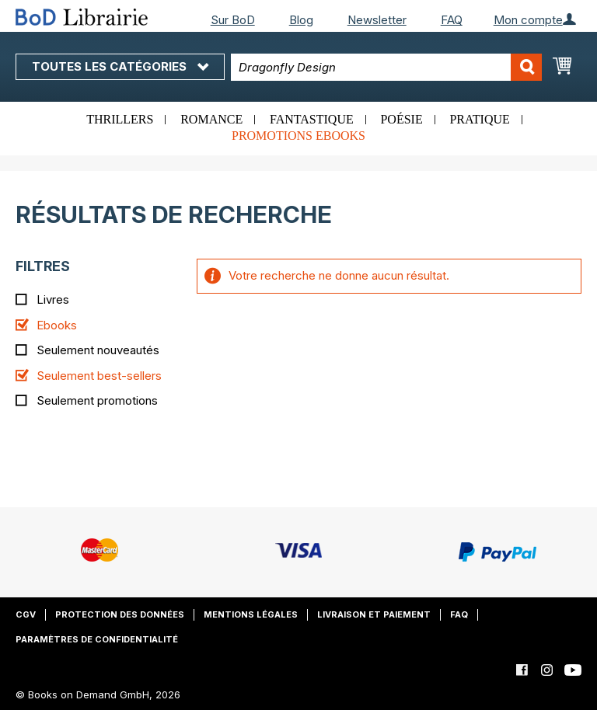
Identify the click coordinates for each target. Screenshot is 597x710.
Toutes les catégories (120, 66)
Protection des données (119, 614)
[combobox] (386, 67)
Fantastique (312, 119)
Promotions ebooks (298, 135)
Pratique (479, 119)
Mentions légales (251, 614)
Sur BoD (233, 19)
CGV (26, 614)
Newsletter (377, 19)
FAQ (452, 19)
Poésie (401, 119)
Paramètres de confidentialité (97, 639)
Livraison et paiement (374, 614)
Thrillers (119, 119)
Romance (211, 119)
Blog (301, 19)
